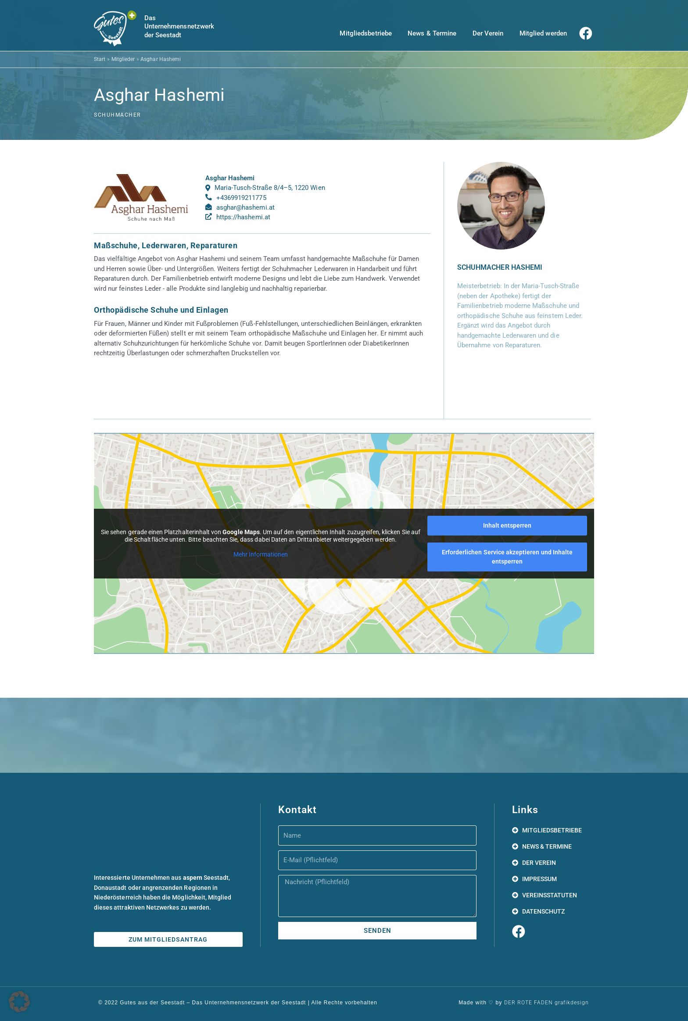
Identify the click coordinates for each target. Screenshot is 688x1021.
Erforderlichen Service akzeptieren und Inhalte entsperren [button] (507, 557)
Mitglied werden (543, 33)
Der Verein (488, 33)
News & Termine (432, 33)
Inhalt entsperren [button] (507, 525)
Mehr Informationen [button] (260, 554)
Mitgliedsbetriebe (366, 33)
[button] (19, 1001)
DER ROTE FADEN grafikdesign (546, 1003)
